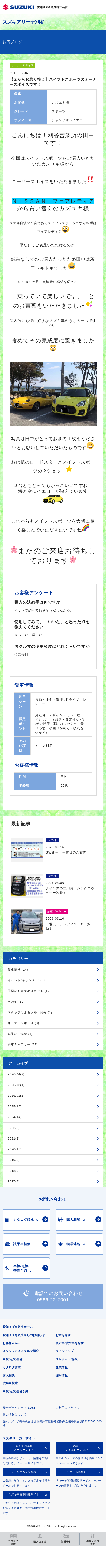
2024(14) (15, 1117)
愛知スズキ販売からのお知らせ (24, 1335)
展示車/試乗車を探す (70, 1343)
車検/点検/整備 (12, 1359)
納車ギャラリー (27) (23, 1044)
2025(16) (15, 1106)
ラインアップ (65, 1351)
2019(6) (14, 1160)
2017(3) (14, 1181)
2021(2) (14, 1138)
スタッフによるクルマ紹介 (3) (30, 1012)
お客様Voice (11, 1343)
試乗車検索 (10, 1383)
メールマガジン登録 (23, 1472)
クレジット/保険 (67, 1359)
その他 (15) (16, 1001)
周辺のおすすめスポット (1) (28, 991)
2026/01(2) (16, 1095)
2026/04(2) (16, 1074)
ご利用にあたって (68, 1407)
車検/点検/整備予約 (15, 1391)
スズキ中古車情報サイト (23, 1494)
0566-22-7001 (53, 1299)
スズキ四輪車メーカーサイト (23, 1447)
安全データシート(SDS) (19, 1407)
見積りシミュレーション (77, 1447)
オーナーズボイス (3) (23, 1023)
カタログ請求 (12, 1367)
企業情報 (62, 1367)
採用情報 (62, 1375)
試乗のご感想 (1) (20, 1034)
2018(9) (14, 1170)
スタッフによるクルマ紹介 (21, 1351)
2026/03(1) (16, 1085)
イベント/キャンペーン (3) (27, 980)
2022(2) (14, 1128)
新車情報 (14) (18, 969)
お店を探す (63, 1335)
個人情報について (15, 1414)
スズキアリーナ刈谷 (23, 21)
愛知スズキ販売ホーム (18, 1327)
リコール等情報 (76, 1472)
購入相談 (9, 1375)
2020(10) (15, 1149)
